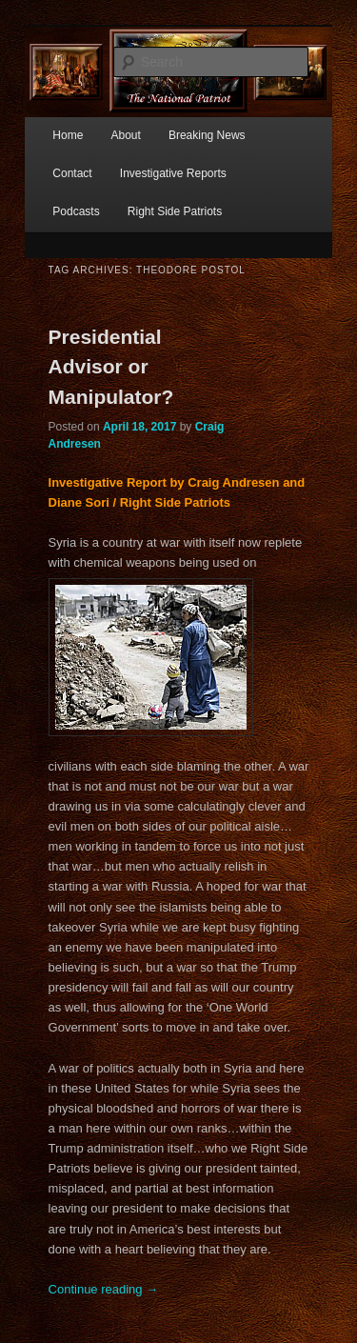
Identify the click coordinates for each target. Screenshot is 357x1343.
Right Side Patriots (175, 211)
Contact (71, 173)
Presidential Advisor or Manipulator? (111, 367)
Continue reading (104, 1289)
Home (67, 135)
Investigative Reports (173, 173)
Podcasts (75, 211)
